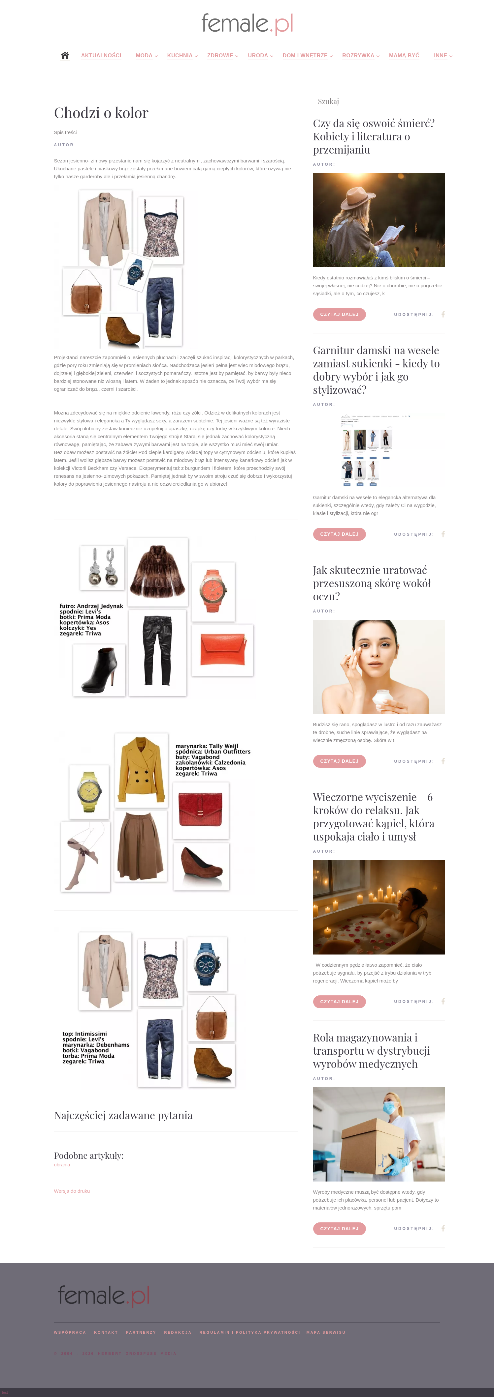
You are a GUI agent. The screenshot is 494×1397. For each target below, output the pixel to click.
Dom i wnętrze (305, 55)
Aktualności (101, 55)
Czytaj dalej (339, 314)
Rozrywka (358, 55)
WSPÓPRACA (70, 1332)
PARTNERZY (141, 1332)
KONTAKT (106, 1332)
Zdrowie (220, 55)
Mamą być (404, 55)
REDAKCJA (178, 1332)
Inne (440, 55)
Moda (144, 55)
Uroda (258, 55)
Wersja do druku (72, 1191)
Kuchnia (180, 55)
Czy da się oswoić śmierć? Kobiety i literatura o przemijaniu (374, 136)
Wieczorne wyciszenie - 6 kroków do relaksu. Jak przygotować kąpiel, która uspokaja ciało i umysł (374, 816)
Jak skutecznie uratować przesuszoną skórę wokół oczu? (372, 582)
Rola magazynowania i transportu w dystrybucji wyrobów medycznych (371, 1050)
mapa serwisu (326, 1332)
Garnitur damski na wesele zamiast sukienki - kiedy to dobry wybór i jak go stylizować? (376, 369)
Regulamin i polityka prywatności (250, 1332)
